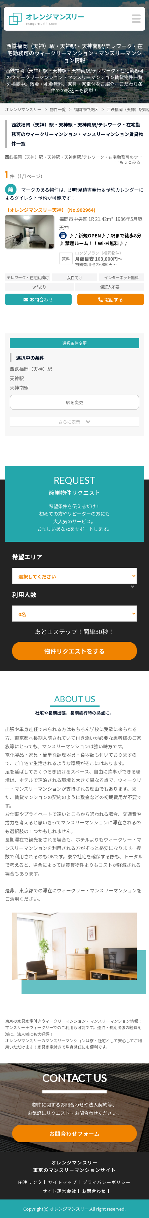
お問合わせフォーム (74, 1133)
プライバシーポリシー (107, 1182)
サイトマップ (62, 1182)
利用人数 (24, 594)
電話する (113, 299)
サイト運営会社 (59, 1191)
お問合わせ (41, 299)
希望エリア (27, 556)
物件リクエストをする (74, 651)
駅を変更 (74, 402)
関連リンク (30, 1182)
